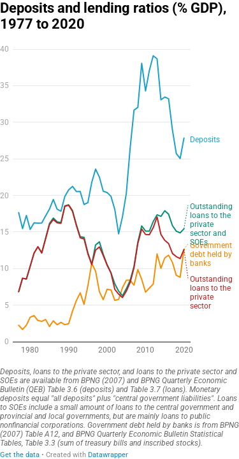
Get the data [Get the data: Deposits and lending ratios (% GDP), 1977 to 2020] (20, 455)
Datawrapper (108, 455)
